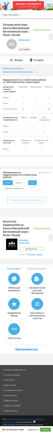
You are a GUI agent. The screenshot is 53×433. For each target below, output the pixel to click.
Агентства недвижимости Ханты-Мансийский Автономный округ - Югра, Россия (16, 228)
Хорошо (45, 429)
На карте (38, 60)
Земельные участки (8, 141)
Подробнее (32, 429)
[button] (51, 36)
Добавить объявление (28, 5)
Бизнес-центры (10, 395)
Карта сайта (9, 380)
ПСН (31, 182)
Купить (18, 182)
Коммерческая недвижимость (10, 118)
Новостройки (10, 385)
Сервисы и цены (11, 400)
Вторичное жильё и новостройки (9, 89)
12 (48, 109)
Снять (6, 182)
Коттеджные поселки (13, 390)
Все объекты (44, 172)
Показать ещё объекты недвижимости (26, 200)
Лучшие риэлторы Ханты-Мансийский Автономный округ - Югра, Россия (16, 29)
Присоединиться (26, 349)
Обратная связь (11, 410)
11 (23, 109)
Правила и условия (12, 405)
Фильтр (18, 60)
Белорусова (24, 39)
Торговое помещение (13, 188)
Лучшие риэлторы (12, 375)
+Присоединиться (41, 29)
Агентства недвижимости (15, 369)
